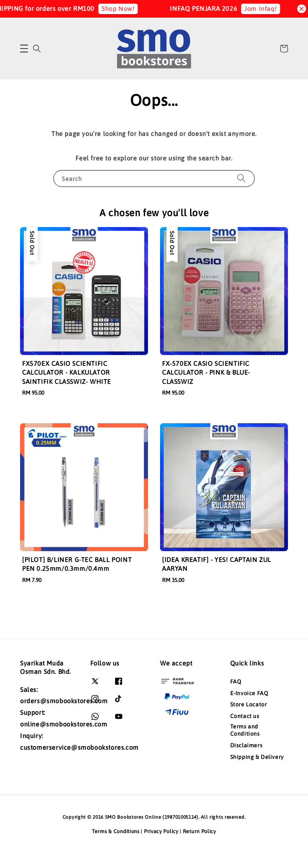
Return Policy (199, 831)
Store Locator (248, 704)
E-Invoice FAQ (249, 693)
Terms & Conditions (116, 831)
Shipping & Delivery (257, 757)
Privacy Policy (161, 831)
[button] (24, 48)
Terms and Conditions (245, 730)
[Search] (241, 178)
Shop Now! (123, 8)
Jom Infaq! (266, 8)
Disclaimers (246, 745)
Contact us (244, 716)
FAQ (235, 681)
